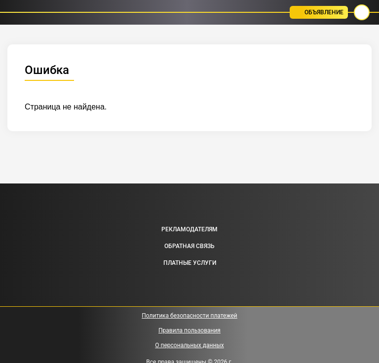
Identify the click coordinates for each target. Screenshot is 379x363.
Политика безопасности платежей (189, 316)
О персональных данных (189, 345)
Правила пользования (189, 330)
